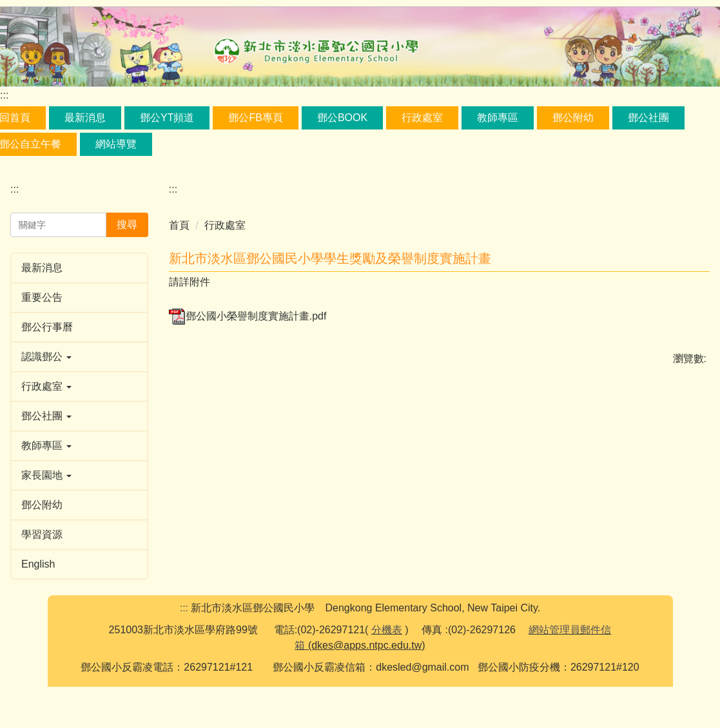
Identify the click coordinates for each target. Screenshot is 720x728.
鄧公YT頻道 (167, 117)
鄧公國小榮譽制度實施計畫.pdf (248, 338)
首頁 (179, 225)
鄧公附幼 (573, 117)
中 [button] (673, 283)
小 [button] (648, 283)
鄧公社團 (648, 117)
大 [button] (698, 283)
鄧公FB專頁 (255, 117)
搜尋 (127, 224)
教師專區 (497, 117)
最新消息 (85, 117)
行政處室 (422, 117)
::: (4, 95)
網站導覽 (116, 144)
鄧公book (342, 117)
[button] (79, 357)
